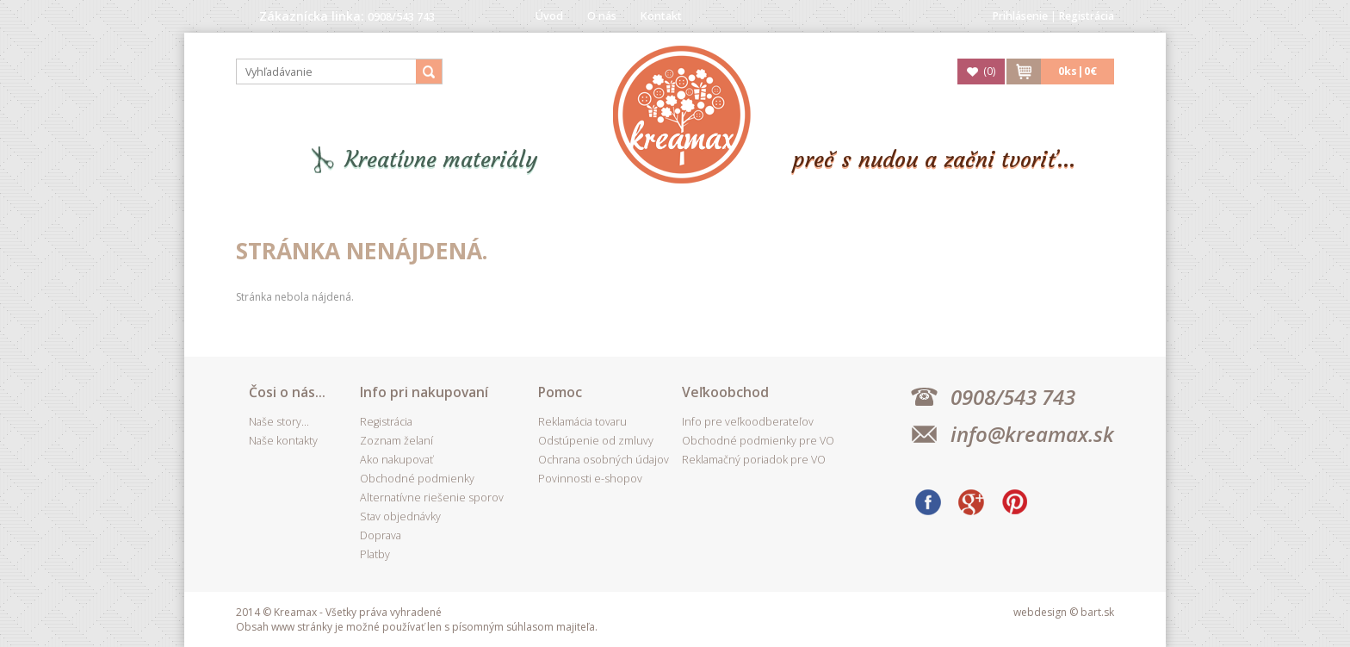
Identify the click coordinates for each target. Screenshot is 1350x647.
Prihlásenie (1020, 16)
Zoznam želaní (396, 440)
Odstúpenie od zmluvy (595, 440)
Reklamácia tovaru (582, 421)
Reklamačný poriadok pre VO (754, 459)
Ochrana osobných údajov (603, 459)
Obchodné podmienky (417, 478)
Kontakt (661, 16)
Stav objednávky (400, 516)
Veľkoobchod (725, 392)
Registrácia (1086, 16)
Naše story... (279, 421)
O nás (601, 16)
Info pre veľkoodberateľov (748, 421)
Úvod (549, 16)
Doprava (380, 535)
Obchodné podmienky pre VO (758, 440)
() (989, 71)
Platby (375, 554)
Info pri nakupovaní (424, 392)
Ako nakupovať (396, 459)
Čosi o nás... (287, 392)
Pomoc (560, 392)
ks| (1077, 71)
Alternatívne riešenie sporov (432, 497)
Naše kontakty (283, 440)
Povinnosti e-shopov (590, 478)
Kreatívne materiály (441, 159)
